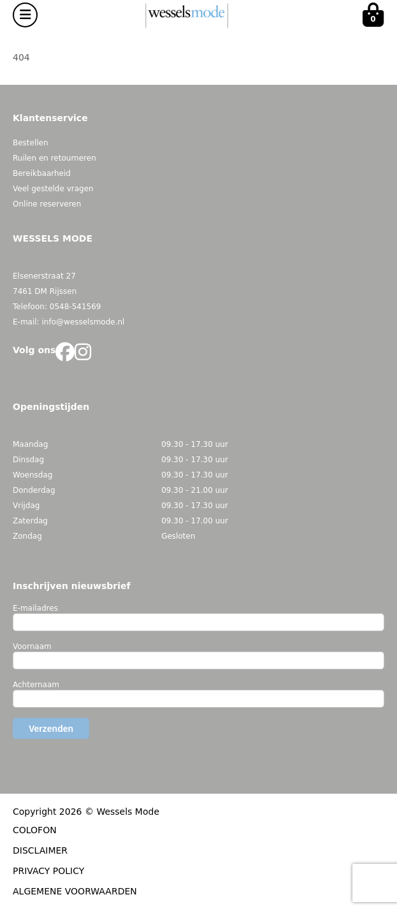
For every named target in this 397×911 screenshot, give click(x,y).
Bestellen (30, 142)
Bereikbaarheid (42, 173)
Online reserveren (47, 204)
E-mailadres (35, 608)
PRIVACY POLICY (48, 871)
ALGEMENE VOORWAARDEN (75, 891)
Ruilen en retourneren (54, 158)
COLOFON (35, 830)
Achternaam (36, 684)
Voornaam (32, 646)
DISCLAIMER (40, 850)
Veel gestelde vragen (53, 188)
